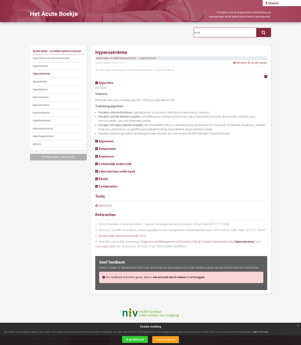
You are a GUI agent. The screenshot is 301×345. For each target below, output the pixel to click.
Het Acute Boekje (54, 13)
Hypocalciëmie (41, 97)
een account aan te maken (169, 277)
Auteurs (37, 144)
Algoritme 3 (103, 205)
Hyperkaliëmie (40, 89)
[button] (104, 83)
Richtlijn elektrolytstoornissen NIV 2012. (122, 235)
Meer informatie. (261, 332)
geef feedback (164, 69)
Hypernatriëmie (41, 73)
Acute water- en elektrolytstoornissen (116, 58)
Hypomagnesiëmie (43, 128)
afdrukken (240, 62)
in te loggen (197, 277)
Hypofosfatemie (41, 112)
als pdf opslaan (257, 62)
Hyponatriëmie (40, 66)
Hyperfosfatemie (41, 120)
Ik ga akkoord (135, 339)
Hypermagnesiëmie (43, 136)
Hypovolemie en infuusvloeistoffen (51, 58)
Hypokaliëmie (40, 81)
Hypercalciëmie (41, 105)
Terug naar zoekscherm (58, 157)
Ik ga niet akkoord (165, 339)
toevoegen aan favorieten (111, 69)
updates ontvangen (141, 69)
